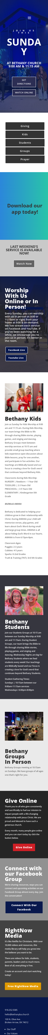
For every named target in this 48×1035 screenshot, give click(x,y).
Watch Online (24, 92)
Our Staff (11, 1029)
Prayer (25, 159)
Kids (25, 134)
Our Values (12, 1033)
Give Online (24, 847)
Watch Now (24, 263)
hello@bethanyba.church (17, 1014)
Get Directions (24, 82)
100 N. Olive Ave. (13, 1019)
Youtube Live (16, 357)
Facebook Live (16, 350)
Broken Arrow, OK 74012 (16, 1022)
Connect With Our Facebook (24, 907)
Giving (25, 126)
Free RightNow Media (23, 986)
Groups (25, 151)
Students (25, 142)
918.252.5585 (11, 1010)
